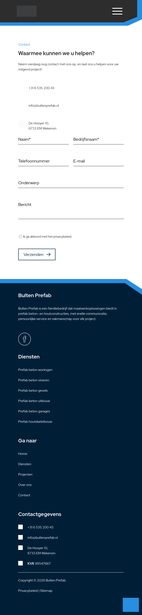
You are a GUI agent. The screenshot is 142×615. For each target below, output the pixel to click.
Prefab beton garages (34, 411)
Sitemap (46, 590)
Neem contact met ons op (131, 605)
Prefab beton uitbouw (34, 401)
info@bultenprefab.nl (44, 105)
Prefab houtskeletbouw (35, 421)
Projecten (25, 474)
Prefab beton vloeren (33, 380)
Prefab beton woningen (35, 370)
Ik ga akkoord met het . (47, 237)
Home (22, 454)
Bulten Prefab (56, 580)
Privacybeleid (28, 590)
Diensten (24, 464)
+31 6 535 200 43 (41, 88)
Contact (24, 495)
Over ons (24, 485)
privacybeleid (62, 237)
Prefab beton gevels (33, 390)
